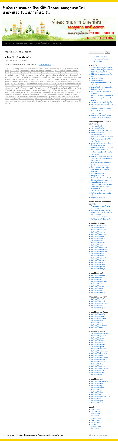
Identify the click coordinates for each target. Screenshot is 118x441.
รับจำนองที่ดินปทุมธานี (98, 238)
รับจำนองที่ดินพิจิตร (97, 241)
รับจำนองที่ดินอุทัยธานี (98, 266)
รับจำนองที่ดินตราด (97, 321)
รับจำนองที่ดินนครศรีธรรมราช (100, 396)
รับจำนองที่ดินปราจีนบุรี (98, 318)
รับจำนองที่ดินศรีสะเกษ (98, 342)
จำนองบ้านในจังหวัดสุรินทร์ (60, 73)
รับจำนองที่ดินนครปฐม (98, 232)
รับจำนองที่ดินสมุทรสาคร (99, 251)
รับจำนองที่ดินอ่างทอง (98, 264)
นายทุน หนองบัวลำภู (68, 77)
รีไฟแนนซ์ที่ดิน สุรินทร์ (67, 92)
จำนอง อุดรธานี (60, 71)
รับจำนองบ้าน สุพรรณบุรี (43, 79)
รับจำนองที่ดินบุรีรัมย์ (97, 372)
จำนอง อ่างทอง (49, 71)
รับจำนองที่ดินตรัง (96, 398)
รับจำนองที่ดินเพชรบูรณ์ (98, 269)
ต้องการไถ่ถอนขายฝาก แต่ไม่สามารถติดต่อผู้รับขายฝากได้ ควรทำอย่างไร (101, 169)
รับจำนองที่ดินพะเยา (97, 286)
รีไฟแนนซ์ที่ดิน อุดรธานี (71, 94)
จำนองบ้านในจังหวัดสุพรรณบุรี (19, 73)
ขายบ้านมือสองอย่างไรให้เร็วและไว (102, 148)
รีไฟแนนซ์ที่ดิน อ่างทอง (55, 94)
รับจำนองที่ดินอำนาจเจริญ (99, 353)
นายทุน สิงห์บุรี (76, 75)
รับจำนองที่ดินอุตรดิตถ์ (98, 275)
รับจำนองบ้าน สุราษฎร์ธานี (60, 79)
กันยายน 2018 (95, 420)
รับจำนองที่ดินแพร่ (96, 284)
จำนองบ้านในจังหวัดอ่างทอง (43, 75)
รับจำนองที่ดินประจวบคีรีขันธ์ (100, 303)
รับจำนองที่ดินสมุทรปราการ (99, 247)
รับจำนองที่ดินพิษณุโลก (98, 243)
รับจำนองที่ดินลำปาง (97, 279)
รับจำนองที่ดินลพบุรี (97, 245)
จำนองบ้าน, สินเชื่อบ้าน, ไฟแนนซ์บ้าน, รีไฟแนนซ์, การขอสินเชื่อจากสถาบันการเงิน (101, 158)
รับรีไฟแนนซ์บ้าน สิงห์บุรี (18, 84)
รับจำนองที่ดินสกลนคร (98, 344)
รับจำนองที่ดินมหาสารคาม (99, 334)
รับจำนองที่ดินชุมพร (97, 401)
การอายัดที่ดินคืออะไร (98, 135)
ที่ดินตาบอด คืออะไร (97, 132)
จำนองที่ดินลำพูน (96, 277)
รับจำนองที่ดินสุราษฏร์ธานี (99, 381)
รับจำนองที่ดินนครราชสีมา (99, 368)
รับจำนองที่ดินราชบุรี (97, 299)
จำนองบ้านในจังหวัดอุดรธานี (62, 75)
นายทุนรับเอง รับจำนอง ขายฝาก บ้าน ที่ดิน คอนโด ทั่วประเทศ (100, 59)
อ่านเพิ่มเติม (45, 65)
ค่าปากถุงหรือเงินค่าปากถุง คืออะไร (102, 96)
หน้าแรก (8, 43)
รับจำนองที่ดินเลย (96, 375)
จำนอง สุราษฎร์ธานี (66, 68)
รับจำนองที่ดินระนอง (97, 388)
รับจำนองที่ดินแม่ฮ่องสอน (99, 282)
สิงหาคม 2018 (95, 422)
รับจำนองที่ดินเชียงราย (98, 292)
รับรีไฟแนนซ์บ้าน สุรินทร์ (73, 84)
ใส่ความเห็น (8, 103)
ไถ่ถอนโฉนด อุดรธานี (73, 101)
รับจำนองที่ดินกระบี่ (97, 403)
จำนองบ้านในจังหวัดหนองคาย (23, 75)
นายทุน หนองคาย (56, 77)
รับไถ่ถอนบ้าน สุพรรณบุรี (41, 88)
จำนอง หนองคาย (25, 71)
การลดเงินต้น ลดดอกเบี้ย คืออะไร (101, 102)
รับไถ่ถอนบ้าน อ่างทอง (60, 90)
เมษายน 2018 (95, 424)
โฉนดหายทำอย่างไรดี (98, 197)
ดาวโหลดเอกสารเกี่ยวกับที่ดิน (23, 43)
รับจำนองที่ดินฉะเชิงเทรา (99, 325)
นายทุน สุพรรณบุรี (10, 77)
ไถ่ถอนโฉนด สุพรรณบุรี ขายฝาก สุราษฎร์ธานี (42, 97)
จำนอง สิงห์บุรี (43, 68)
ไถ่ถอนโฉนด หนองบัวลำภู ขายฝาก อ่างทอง (27, 101)
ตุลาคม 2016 (95, 429)
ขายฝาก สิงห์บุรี (33, 68)
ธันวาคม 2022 (95, 409)
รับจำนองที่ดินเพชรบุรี (98, 301)
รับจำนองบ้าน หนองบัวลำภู (48, 81)
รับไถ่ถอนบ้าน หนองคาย (26, 90)
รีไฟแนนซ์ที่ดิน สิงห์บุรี (18, 92)
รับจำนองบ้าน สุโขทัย (16, 81)
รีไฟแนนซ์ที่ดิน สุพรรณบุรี (33, 92)
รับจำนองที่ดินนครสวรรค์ (99, 234)
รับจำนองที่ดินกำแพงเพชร (99, 225)
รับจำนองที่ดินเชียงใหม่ (98, 290)
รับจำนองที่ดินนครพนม (98, 366)
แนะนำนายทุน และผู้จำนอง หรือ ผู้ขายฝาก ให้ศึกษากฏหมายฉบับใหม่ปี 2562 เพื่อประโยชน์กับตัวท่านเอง (102, 70)
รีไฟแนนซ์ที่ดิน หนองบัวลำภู (38, 94)
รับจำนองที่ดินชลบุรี (97, 323)
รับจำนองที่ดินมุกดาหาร (98, 336)
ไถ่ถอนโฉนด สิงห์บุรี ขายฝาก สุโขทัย (16, 97)
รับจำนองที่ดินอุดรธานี (98, 355)
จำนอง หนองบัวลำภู (37, 71)
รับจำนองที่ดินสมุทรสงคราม (99, 249)
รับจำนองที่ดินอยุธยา (97, 262)
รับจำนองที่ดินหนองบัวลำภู (99, 351)
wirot (25, 60)
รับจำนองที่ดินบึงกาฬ (97, 370)
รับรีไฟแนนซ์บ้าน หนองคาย (30, 86)
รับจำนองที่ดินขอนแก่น (98, 362)
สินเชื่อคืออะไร (95, 189)
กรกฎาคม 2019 (95, 416)
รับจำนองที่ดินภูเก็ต (97, 390)
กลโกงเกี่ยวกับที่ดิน (97, 78)
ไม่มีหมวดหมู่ (14, 68)
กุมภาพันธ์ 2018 (96, 427)
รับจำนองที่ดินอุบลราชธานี (99, 357)
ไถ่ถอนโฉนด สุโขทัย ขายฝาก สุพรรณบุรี (47, 99)
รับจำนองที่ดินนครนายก (98, 230)
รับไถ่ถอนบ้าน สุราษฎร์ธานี (58, 88)
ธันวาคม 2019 (95, 414)
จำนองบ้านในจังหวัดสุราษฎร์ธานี (40, 73)
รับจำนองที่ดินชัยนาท (97, 228)
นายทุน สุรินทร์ (34, 77)
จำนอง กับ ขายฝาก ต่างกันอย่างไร (101, 130)
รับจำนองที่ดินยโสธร (97, 338)
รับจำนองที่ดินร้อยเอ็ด (98, 340)
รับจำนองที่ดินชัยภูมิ (97, 364)
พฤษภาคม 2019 (96, 418)
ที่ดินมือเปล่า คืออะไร (97, 173)
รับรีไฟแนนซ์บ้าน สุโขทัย (12, 86)
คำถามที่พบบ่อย (96, 113)
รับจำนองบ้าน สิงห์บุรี (28, 79)
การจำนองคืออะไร (96, 126)
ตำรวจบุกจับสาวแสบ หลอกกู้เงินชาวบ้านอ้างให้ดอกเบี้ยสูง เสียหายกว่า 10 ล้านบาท (101, 213)
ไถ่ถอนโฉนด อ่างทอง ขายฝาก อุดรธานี (53, 101)
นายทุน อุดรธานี (16, 79)
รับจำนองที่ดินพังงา (97, 394)
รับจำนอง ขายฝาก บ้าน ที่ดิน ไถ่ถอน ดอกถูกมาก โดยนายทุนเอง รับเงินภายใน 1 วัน (32, 435)
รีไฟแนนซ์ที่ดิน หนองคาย (21, 94)
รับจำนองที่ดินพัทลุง (97, 392)
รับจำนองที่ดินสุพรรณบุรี (98, 258)
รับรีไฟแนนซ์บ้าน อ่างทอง (67, 86)
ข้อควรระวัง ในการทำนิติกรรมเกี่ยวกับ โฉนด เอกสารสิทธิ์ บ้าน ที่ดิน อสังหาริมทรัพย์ (102, 139)
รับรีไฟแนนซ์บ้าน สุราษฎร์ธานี (54, 84)
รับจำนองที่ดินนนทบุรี (97, 236)
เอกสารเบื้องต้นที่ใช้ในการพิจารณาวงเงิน (49, 43)
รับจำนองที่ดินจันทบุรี (97, 327)
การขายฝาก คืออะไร (97, 128)
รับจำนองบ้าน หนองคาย (31, 81)
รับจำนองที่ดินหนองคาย (98, 349)
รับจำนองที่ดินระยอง (97, 316)
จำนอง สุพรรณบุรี (54, 68)
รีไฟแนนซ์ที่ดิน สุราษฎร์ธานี (51, 92)
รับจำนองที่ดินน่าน (97, 288)
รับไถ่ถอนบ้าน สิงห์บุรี (26, 88)
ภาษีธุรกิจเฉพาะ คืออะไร (98, 176)
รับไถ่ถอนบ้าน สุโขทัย (11, 90)
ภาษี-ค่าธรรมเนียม (97, 80)
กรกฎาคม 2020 (95, 411)
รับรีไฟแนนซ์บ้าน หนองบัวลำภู (49, 86)
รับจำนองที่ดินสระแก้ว (98, 314)
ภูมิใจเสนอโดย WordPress (99, 435)
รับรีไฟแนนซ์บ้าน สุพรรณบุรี (36, 84)
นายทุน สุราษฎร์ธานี (23, 77)
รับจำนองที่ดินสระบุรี (97, 254)
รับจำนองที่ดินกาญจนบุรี (98, 308)
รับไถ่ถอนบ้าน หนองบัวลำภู (43, 90)
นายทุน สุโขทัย (45, 77)
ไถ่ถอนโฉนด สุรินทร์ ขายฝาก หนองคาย (22, 99)
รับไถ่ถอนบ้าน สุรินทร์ (74, 88)
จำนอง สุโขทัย (14, 71)
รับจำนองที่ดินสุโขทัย (97, 260)
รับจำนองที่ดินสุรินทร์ (97, 347)
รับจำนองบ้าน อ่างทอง (65, 81)
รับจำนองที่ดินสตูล (96, 385)
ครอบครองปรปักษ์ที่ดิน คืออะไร (100, 150)
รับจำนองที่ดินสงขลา (97, 383)
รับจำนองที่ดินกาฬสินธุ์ (98, 359)
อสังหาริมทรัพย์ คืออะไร (18, 57)
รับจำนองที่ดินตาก (96, 305)
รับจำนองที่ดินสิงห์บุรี (97, 256)
